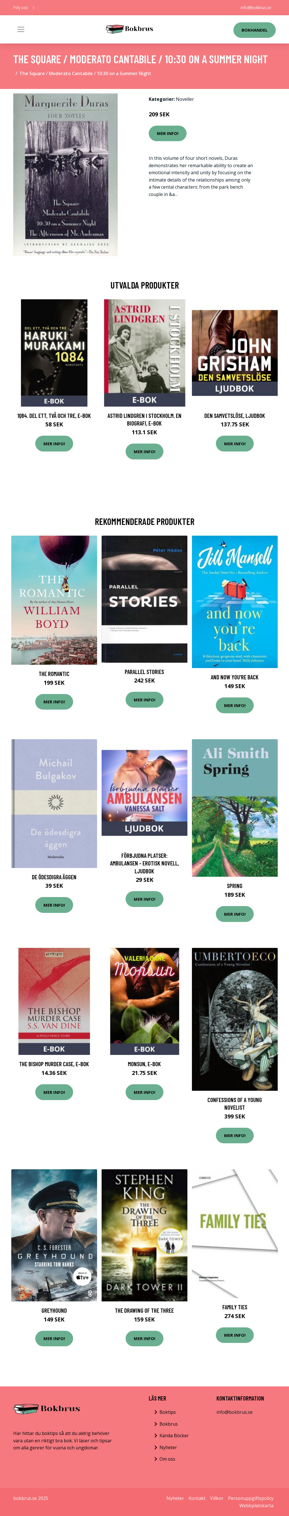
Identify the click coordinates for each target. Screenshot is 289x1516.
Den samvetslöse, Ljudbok (234, 415)
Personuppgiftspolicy (250, 1498)
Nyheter (168, 1447)
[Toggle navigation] (21, 29)
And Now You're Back (235, 676)
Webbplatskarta (256, 1505)
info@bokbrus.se (256, 7)
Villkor (217, 1498)
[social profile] (34, 7)
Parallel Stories (144, 671)
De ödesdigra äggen (54, 876)
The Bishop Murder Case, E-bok (54, 1063)
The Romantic (54, 673)
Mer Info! (167, 133)
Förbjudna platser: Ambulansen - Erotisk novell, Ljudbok (144, 863)
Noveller (185, 99)
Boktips (167, 1412)
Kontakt (197, 1498)
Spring (234, 885)
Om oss (167, 1459)
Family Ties (234, 1306)
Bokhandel (255, 30)
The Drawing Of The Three (144, 1310)
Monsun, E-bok (144, 1063)
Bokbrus (168, 1424)
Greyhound (54, 1310)
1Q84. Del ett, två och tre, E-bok (54, 415)
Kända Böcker (174, 1435)
